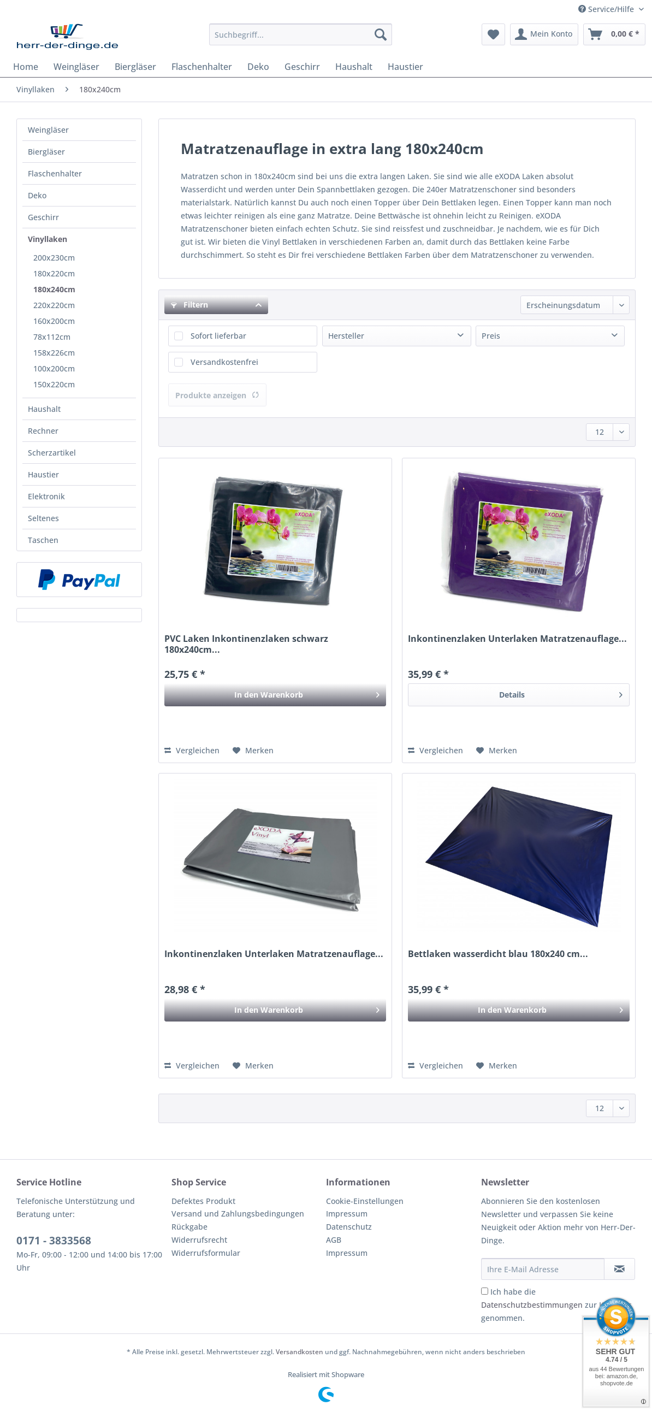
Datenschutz (349, 1226)
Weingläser (48, 130)
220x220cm (54, 305)
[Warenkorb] (614, 34)
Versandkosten (299, 1351)
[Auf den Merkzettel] (253, 750)
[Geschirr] (302, 66)
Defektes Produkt (203, 1201)
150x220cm (54, 384)
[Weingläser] (76, 66)
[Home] (25, 66)
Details (561, 693)
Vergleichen (192, 750)
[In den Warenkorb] (275, 694)
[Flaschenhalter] (202, 66)
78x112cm (51, 337)
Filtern (189, 304)
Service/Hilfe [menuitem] (607, 9)
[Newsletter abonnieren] (619, 1269)
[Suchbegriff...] (300, 34)
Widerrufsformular (205, 1253)
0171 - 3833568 (53, 1240)
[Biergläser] (135, 66)
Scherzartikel (52, 452)
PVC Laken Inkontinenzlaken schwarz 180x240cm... (246, 644)
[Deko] (258, 66)
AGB (333, 1240)
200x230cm (54, 257)
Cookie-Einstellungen (365, 1201)
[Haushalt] (354, 66)
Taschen (43, 540)
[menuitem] (300, 39)
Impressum (347, 1213)
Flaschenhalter (55, 173)
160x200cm (54, 321)
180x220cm (54, 273)
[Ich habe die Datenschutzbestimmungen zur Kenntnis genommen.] (484, 1291)
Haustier (43, 474)
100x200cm (54, 368)
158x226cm (54, 352)
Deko (37, 195)
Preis (491, 335)
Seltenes (43, 518)
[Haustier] (405, 66)
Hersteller (346, 335)
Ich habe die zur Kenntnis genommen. (556, 1304)
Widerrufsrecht (199, 1240)
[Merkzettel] (493, 34)
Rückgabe (189, 1226)
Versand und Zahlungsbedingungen (237, 1213)
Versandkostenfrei (224, 362)
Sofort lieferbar (218, 335)
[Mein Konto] (544, 34)
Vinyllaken (47, 239)
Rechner (43, 431)
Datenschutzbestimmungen (532, 1305)
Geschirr (43, 217)
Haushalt (44, 409)
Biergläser (46, 151)
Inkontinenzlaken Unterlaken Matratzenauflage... (517, 639)
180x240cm (54, 289)
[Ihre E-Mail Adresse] (543, 1269)
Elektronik (46, 496)
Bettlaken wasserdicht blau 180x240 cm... (498, 954)
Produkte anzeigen (217, 395)
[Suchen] (380, 34)
